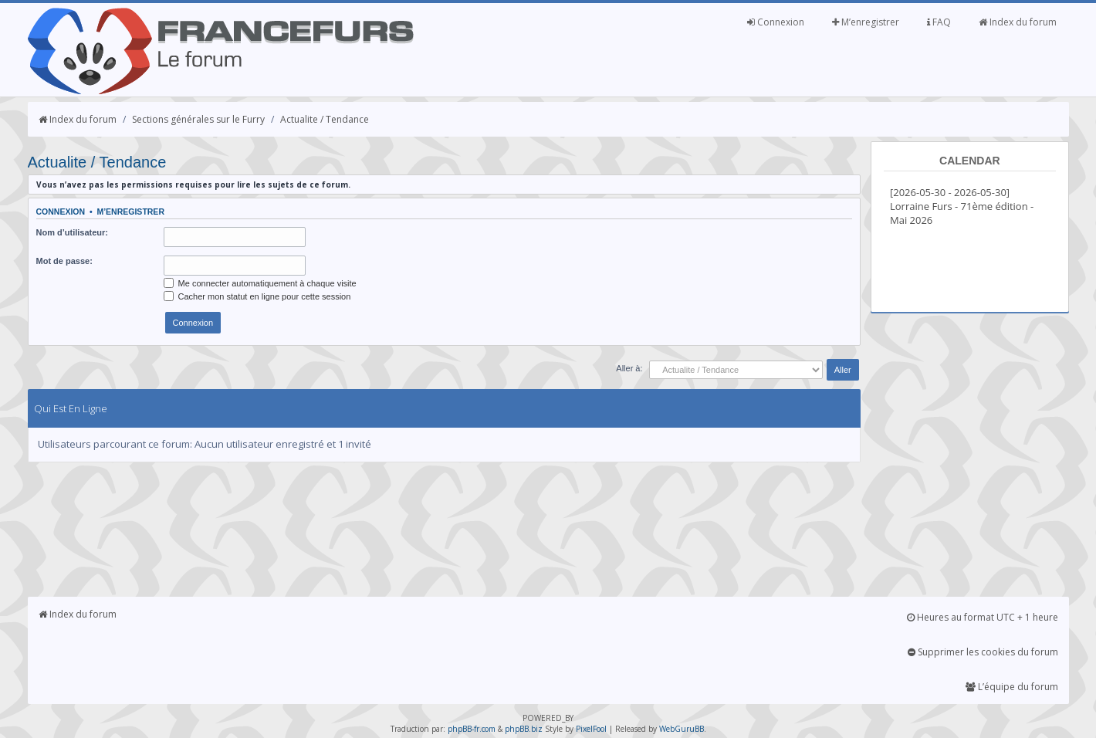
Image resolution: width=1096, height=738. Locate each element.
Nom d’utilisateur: (72, 232)
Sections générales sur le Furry (198, 119)
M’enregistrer (865, 22)
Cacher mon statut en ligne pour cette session (257, 296)
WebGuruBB (681, 728)
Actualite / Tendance (324, 119)
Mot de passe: (64, 261)
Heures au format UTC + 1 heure (982, 617)
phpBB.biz (524, 728)
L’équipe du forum (1012, 686)
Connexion (775, 22)
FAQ (939, 22)
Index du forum (1018, 22)
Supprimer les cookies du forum (983, 651)
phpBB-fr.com (472, 728)
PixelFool (591, 728)
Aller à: (629, 368)
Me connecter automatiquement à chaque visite (260, 283)
